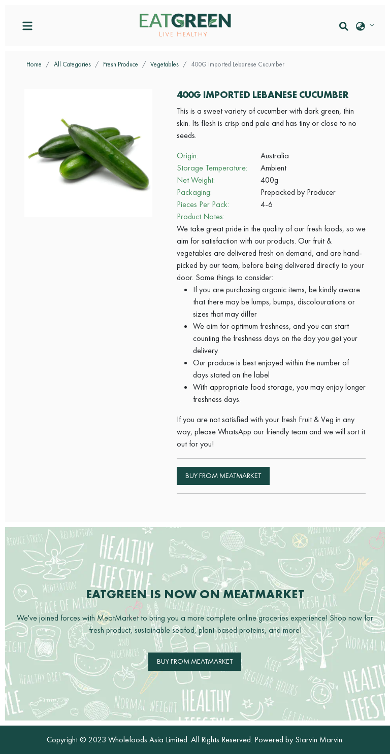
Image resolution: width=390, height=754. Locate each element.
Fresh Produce (120, 64)
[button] (343, 26)
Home (34, 64)
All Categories (72, 64)
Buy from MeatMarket (223, 475)
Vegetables (164, 64)
